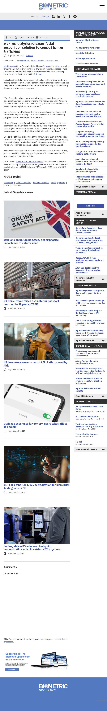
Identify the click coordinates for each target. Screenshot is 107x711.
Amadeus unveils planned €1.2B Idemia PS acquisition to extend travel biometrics (90, 84)
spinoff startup (52, 66)
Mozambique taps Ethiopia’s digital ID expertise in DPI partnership (88, 313)
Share (11, 38)
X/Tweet (22, 38)
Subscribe (45, 16)
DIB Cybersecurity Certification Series (90, 409)
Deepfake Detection (84, 53)
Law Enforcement (52, 60)
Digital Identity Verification (87, 48)
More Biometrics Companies (83, 214)
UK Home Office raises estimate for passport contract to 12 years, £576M (31, 303)
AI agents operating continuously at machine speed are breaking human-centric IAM (90, 134)
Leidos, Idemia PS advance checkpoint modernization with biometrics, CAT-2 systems (32, 548)
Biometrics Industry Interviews (84, 279)
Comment (43, 38)
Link (32, 38)
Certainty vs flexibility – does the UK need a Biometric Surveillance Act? (88, 230)
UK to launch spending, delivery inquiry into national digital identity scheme (89, 144)
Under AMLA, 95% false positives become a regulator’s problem (89, 260)
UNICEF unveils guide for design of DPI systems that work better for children (90, 303)
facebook (69, 16)
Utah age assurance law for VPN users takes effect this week (35, 425)
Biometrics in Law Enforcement (29, 161)
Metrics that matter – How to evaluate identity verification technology (88, 381)
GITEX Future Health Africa (90, 417)
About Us (34, 16)
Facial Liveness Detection (86, 64)
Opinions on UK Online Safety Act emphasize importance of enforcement (31, 241)
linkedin (58, 16)
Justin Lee (29, 56)
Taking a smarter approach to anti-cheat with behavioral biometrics (89, 250)
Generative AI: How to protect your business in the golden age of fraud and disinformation (90, 371)
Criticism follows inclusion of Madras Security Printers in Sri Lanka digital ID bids (89, 124)
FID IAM (90, 443)
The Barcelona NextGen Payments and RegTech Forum (90, 426)
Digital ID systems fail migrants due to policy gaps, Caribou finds (89, 293)
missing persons (58, 182)
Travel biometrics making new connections (89, 75)
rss (53, 16)
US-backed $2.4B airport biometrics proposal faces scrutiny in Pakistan (87, 94)
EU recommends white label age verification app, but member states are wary (90, 179)
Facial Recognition (37, 60)
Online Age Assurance (85, 58)
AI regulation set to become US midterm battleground (89, 152)
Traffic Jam (16, 185)
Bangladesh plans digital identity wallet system (86, 170)
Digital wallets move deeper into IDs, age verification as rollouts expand (90, 104)
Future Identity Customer (90, 435)
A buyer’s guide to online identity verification (86, 362)
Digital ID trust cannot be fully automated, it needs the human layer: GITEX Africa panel (89, 333)
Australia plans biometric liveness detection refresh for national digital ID (89, 161)
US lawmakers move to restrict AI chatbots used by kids (35, 364)
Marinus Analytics (11, 66)
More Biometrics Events (86, 449)
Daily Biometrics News (85, 187)
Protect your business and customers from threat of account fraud (87, 353)
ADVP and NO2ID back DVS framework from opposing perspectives (87, 270)
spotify (74, 16)
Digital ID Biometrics (84, 340)
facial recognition (23, 182)
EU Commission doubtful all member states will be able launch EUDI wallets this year (88, 114)
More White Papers (84, 396)
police (6, 185)
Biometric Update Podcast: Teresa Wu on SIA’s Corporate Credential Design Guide (89, 240)
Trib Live (37, 74)
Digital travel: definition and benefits (88, 389)
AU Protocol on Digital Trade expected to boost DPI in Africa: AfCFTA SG (90, 323)
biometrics (8, 182)
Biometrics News (23, 60)
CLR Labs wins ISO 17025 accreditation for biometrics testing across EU (37, 486)
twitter (64, 16)
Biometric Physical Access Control (87, 41)
